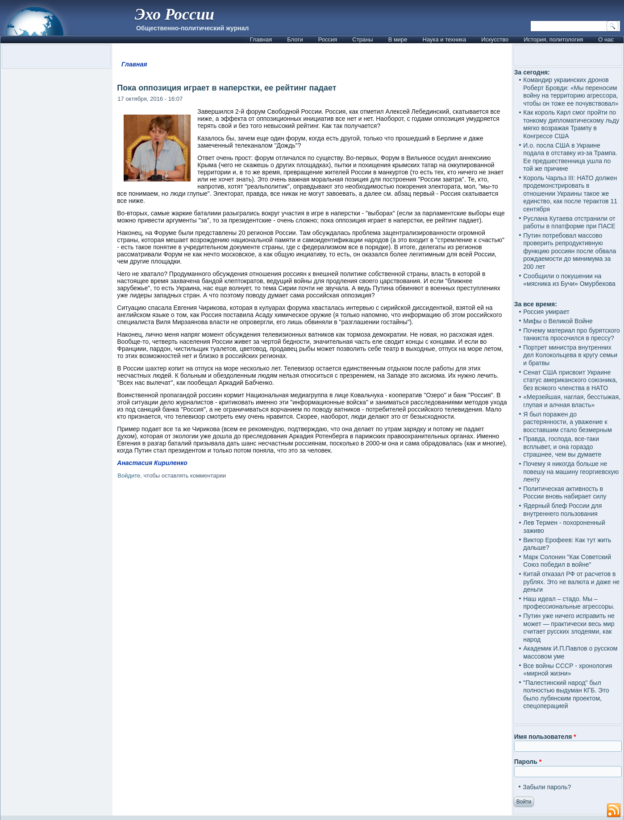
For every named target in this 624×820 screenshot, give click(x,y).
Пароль (527, 761)
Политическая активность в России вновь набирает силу (564, 492)
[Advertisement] (312, 583)
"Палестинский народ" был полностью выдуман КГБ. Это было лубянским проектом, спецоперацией (566, 694)
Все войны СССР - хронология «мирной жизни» (567, 669)
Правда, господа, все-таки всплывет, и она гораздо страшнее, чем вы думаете (562, 446)
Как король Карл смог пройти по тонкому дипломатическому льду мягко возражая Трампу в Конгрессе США (571, 124)
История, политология (553, 39)
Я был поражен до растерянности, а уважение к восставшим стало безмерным (567, 422)
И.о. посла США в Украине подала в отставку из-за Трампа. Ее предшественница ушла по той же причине (570, 157)
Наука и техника (444, 39)
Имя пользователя (545, 736)
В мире (398, 39)
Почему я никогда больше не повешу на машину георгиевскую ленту (571, 471)
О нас (606, 39)
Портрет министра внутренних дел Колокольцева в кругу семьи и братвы (570, 355)
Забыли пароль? (547, 787)
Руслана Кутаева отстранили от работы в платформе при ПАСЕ (569, 222)
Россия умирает (546, 311)
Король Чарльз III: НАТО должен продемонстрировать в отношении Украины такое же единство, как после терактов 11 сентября (570, 193)
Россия (327, 39)
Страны (362, 39)
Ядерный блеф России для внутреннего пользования (562, 509)
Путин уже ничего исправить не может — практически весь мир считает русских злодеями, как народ (569, 627)
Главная (261, 39)
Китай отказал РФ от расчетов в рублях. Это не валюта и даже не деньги (571, 581)
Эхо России (174, 14)
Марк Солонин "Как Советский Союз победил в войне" (567, 561)
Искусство (494, 39)
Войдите (128, 475)
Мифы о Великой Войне (558, 321)
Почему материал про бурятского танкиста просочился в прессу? (571, 334)
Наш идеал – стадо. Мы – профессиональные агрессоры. (569, 602)
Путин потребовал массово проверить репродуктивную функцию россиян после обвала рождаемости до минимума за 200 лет (569, 251)
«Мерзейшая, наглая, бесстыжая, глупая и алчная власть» (571, 400)
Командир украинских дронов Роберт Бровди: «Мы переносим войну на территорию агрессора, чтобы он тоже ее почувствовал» (570, 91)
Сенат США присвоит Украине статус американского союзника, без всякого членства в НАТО (570, 380)
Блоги (295, 39)
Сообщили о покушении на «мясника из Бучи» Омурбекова (569, 280)
